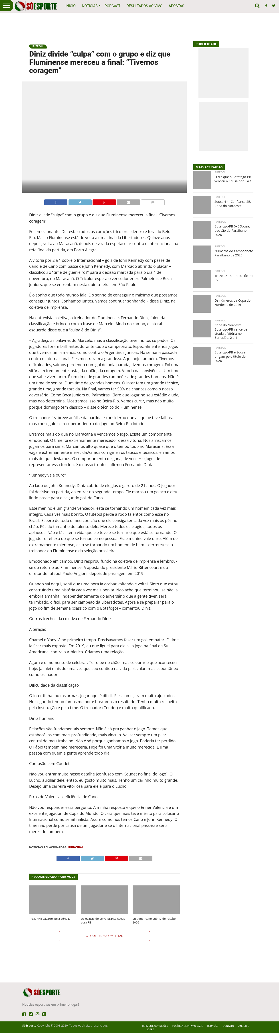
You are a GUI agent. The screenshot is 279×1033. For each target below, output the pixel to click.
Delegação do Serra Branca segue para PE (103, 921)
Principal (75, 847)
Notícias (90, 6)
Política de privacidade (187, 1026)
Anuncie (243, 1026)
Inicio (70, 6)
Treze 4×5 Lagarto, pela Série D (49, 919)
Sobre (150, 1029)
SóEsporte (29, 1025)
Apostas (176, 6)
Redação (212, 1026)
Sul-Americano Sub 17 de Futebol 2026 (154, 921)
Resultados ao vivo (144, 6)
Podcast (113, 6)
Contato (228, 1026)
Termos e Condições (155, 1026)
